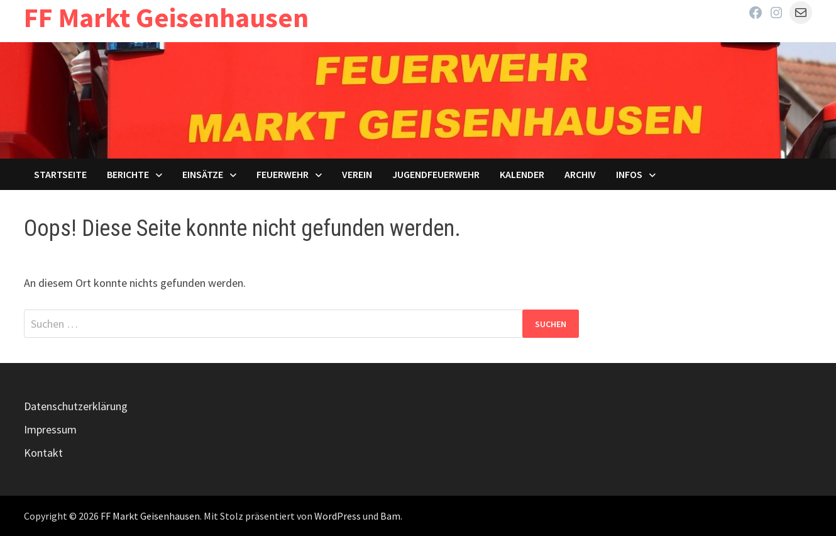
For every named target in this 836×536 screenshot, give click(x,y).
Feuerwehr (282, 174)
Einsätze (202, 174)
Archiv (580, 174)
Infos (629, 174)
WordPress (337, 516)
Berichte (128, 174)
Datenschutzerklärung (76, 406)
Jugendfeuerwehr (436, 174)
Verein (357, 174)
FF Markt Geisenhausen (166, 17)
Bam (390, 516)
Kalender (522, 174)
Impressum (50, 429)
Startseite (60, 174)
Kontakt (43, 452)
